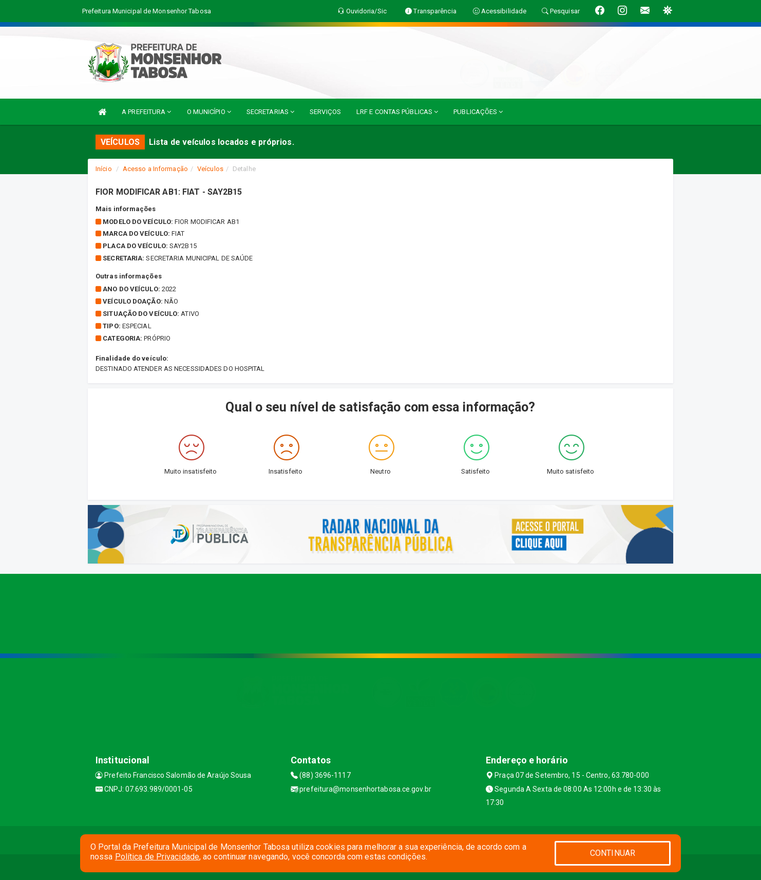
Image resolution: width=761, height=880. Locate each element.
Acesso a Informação (155, 169)
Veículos (210, 169)
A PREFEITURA (146, 112)
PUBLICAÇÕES (478, 112)
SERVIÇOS (325, 112)
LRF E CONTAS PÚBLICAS (397, 112)
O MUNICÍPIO (209, 112)
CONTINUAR (612, 853)
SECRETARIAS (270, 112)
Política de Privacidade (157, 857)
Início (104, 169)
